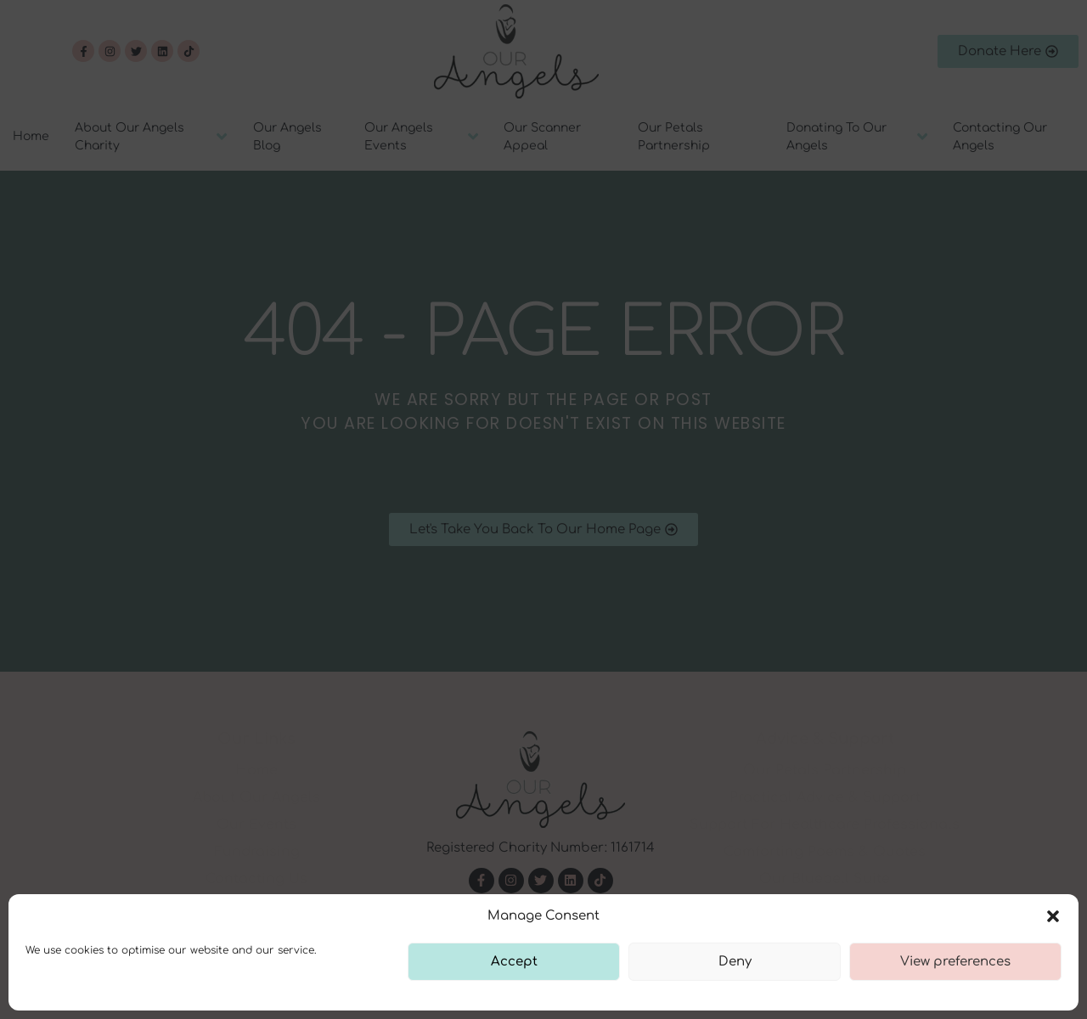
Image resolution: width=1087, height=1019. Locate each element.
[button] (1053, 916)
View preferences (955, 961)
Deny (735, 961)
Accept (514, 961)
